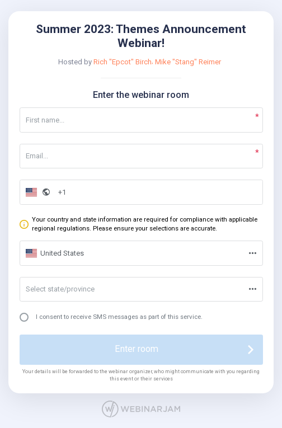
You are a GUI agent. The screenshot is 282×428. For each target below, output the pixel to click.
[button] (36, 192)
